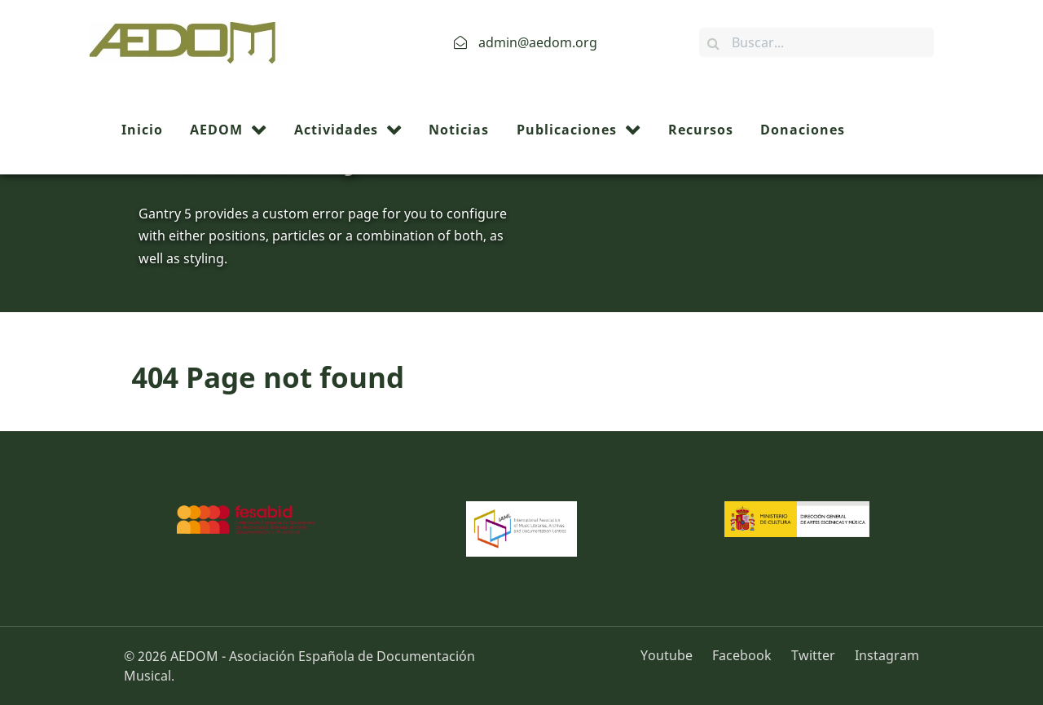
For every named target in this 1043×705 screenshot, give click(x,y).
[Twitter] (815, 655)
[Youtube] (672, 655)
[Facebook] (743, 655)
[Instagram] (883, 655)
